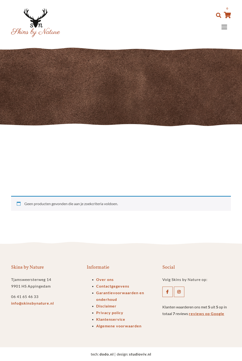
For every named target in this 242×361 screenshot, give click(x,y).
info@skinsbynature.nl (32, 303)
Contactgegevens (112, 286)
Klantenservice (110, 319)
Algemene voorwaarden (119, 326)
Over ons (105, 279)
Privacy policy (109, 312)
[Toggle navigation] (224, 27)
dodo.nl (106, 354)
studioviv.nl (140, 354)
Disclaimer (106, 306)
